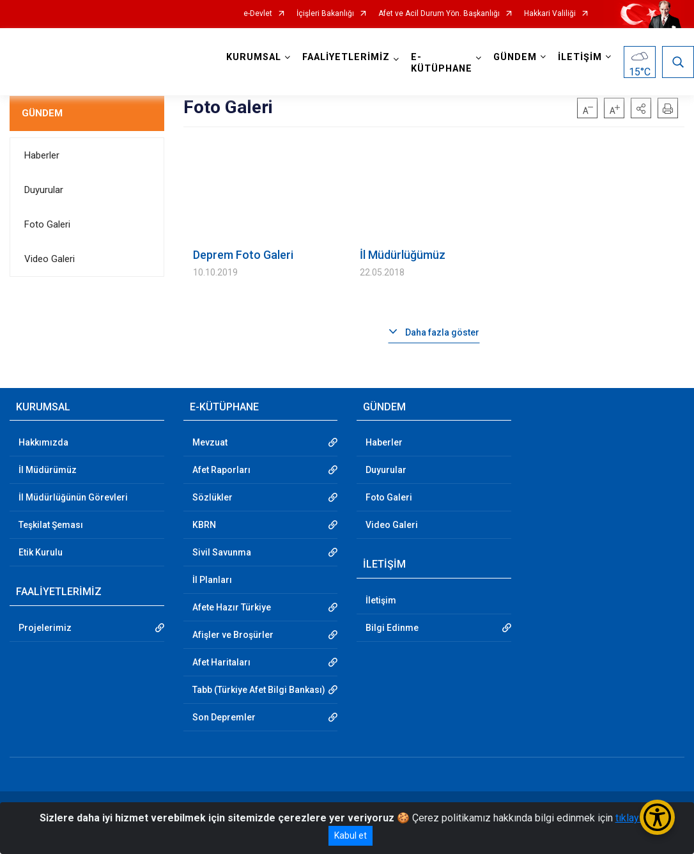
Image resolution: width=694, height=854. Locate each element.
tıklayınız (635, 818)
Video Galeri (49, 259)
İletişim (381, 600)
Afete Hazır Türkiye (231, 607)
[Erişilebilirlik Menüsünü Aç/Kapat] (657, 817)
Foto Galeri (47, 224)
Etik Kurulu (41, 552)
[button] (641, 108)
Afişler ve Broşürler (233, 635)
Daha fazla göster (442, 332)
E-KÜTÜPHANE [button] (441, 63)
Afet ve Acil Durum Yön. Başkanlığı (439, 14)
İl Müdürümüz (48, 470)
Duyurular (43, 190)
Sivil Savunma (221, 552)
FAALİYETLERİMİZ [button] (346, 57)
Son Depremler (224, 717)
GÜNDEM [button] (515, 57)
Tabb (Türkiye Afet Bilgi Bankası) (258, 690)
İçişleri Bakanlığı (325, 14)
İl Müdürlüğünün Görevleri (73, 497)
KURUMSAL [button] (253, 57)
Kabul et (350, 835)
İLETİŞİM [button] (580, 57)
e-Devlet (257, 14)
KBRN (204, 525)
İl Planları (212, 580)
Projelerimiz (45, 628)
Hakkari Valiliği (550, 14)
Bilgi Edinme (392, 628)
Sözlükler (212, 497)
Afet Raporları (221, 470)
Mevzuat (209, 442)
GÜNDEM (42, 113)
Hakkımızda (43, 442)
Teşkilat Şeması (51, 525)
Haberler (41, 155)
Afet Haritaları (221, 662)
